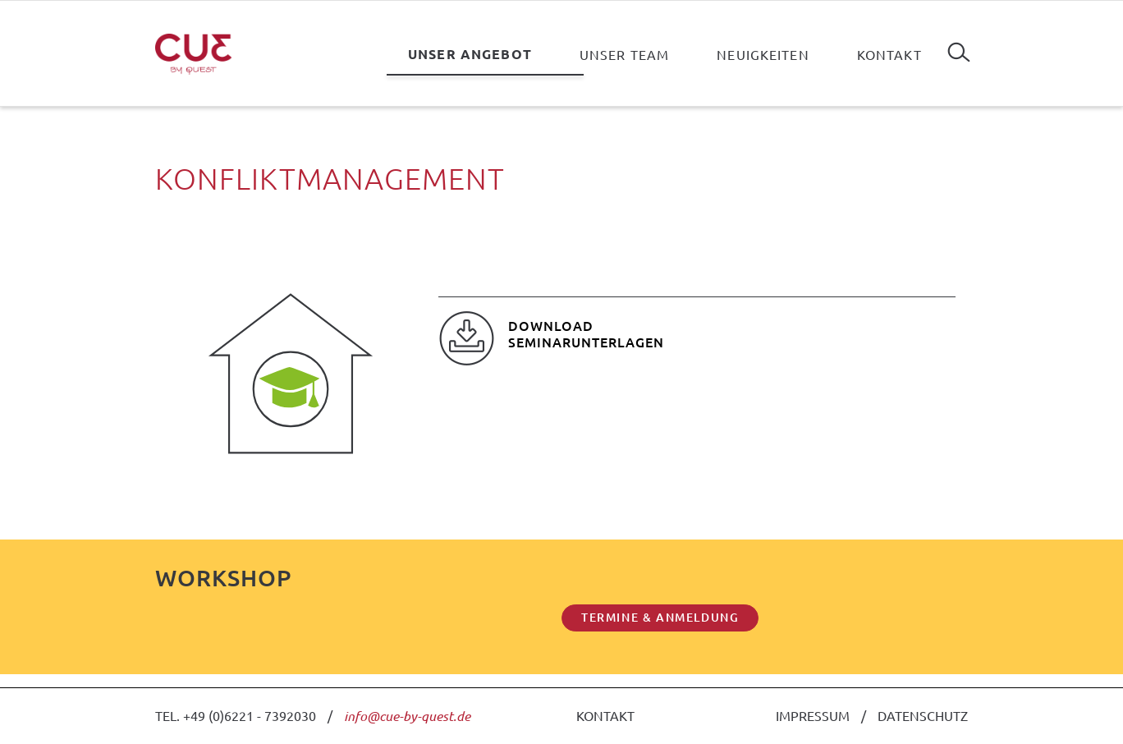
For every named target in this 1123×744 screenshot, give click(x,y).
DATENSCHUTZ (923, 715)
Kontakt (889, 54)
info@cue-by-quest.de (407, 715)
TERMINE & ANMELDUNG (660, 617)
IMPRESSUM (813, 715)
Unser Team (624, 54)
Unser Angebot (470, 53)
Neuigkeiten (763, 54)
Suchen (958, 46)
